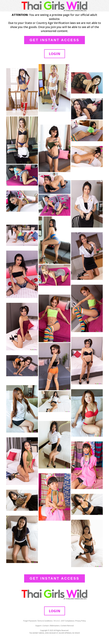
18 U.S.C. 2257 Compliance (64, 621)
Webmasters (54, 626)
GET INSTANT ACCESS (54, 40)
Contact (46, 626)
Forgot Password (29, 621)
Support (38, 626)
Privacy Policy (80, 621)
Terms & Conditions (44, 621)
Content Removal (67, 626)
